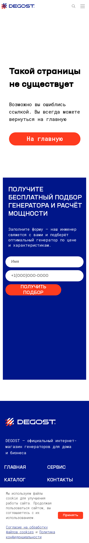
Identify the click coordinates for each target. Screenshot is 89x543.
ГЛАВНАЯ (15, 467)
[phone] (44, 275)
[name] (44, 262)
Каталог (15, 480)
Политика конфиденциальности (30, 534)
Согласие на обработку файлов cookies (27, 529)
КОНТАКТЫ (60, 480)
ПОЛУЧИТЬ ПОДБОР (33, 290)
